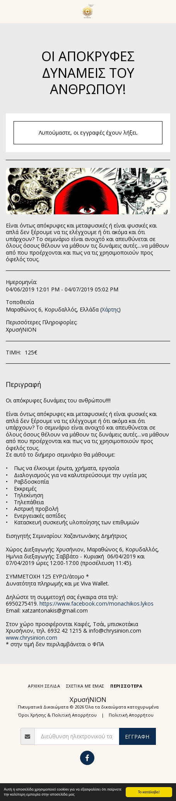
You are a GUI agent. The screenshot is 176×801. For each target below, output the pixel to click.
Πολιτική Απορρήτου (131, 715)
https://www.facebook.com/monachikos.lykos (96, 603)
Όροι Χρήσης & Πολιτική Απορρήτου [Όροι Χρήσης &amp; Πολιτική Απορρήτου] (57, 715)
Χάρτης (110, 309)
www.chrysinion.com (31, 637)
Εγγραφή (137, 736)
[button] (8, 11)
